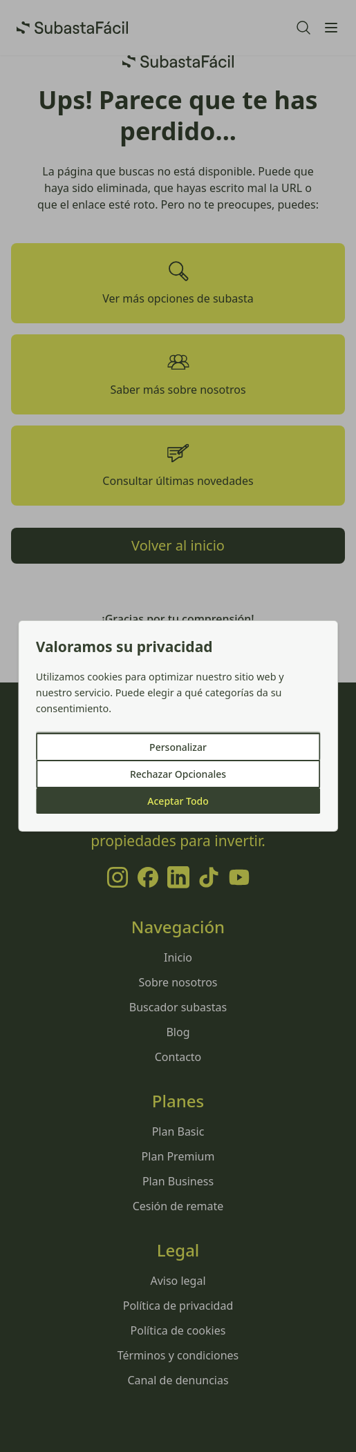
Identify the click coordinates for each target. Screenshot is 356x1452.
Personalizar (178, 747)
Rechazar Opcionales (178, 774)
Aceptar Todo (177, 801)
